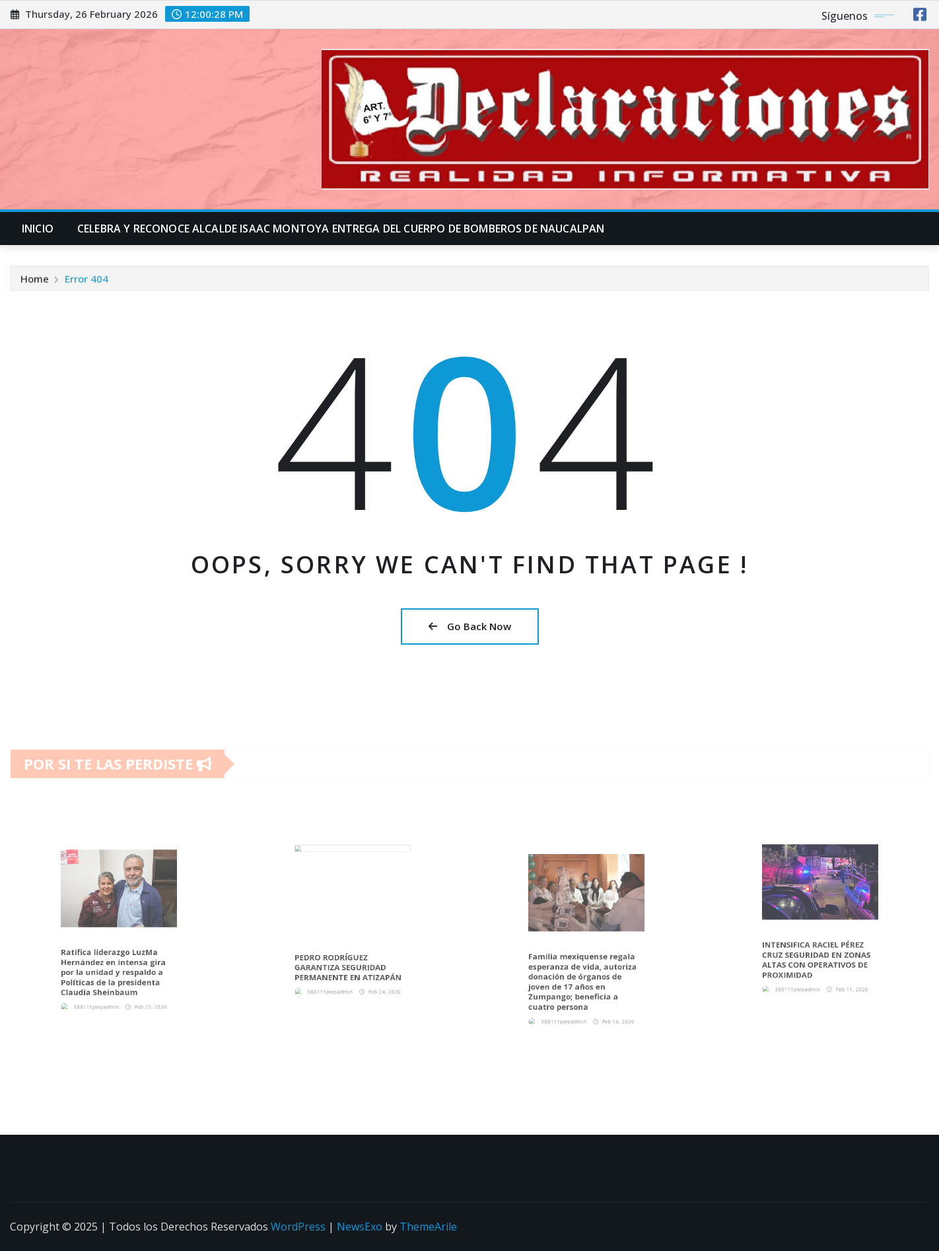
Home (34, 282)
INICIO (37, 228)
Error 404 (86, 282)
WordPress (298, 1226)
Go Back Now (470, 626)
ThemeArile (428, 1226)
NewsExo (359, 1226)
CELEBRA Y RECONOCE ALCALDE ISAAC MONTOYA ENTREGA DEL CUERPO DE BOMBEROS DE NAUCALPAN (340, 228)
